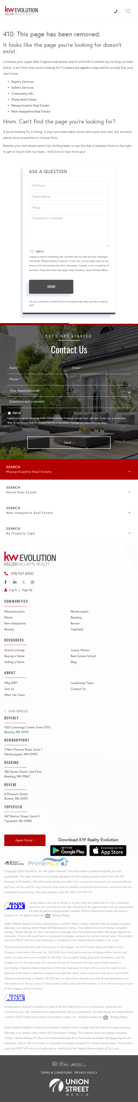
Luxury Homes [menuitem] (80, 650)
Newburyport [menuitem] (80, 611)
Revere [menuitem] (75, 623)
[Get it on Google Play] (68, 850)
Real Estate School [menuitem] (83, 656)
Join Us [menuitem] (9, 689)
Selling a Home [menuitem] (14, 662)
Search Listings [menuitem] (14, 650)
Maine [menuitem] (8, 617)
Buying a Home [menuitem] (14, 656)
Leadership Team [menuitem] (82, 683)
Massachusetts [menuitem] (14, 611)
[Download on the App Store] (107, 850)
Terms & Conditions (56, 1072)
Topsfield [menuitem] (77, 629)
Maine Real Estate (23, 99)
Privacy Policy (100, 270)
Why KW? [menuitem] (11, 683)
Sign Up (27, 590)
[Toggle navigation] (127, 10)
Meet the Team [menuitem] (14, 695)
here (66, 146)
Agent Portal (23, 840)
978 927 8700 (22, 573)
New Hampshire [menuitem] (15, 623)
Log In (13, 590)
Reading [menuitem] (76, 617)
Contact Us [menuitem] (78, 689)
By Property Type (20, 533)
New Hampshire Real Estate (30, 111)
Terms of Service (100, 302)
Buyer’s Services (22, 82)
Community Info (22, 94)
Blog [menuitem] (73, 662)
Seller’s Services (22, 88)
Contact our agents (76, 68)
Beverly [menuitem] (9, 629)
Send (51, 287)
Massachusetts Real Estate (30, 105)
